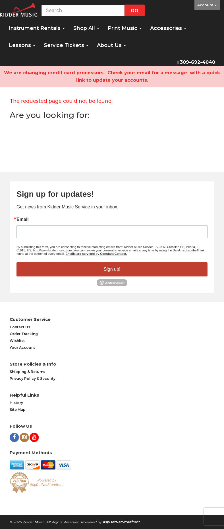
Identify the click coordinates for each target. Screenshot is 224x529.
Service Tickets (66, 45)
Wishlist (17, 341)
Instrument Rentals (37, 28)
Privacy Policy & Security (32, 378)
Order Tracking (24, 334)
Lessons (22, 45)
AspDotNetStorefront (121, 522)
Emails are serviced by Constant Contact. (96, 253)
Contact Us (20, 327)
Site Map (18, 409)
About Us (111, 45)
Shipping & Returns (27, 372)
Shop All (86, 28)
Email (22, 219)
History (16, 403)
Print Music (125, 28)
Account (207, 5)
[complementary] (183, 497)
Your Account (22, 347)
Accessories (168, 28)
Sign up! (112, 269)
